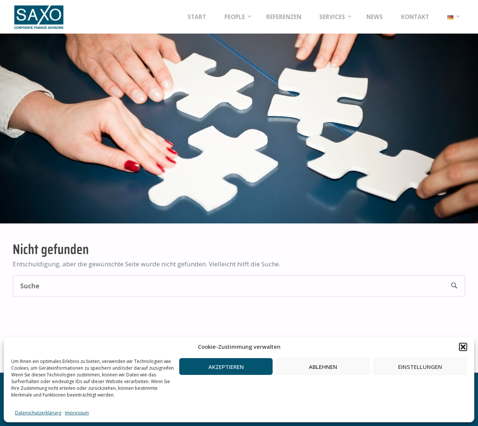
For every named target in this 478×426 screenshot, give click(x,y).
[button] (463, 347)
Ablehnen (323, 366)
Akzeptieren (226, 366)
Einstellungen (420, 366)
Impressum (77, 413)
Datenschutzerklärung (38, 413)
